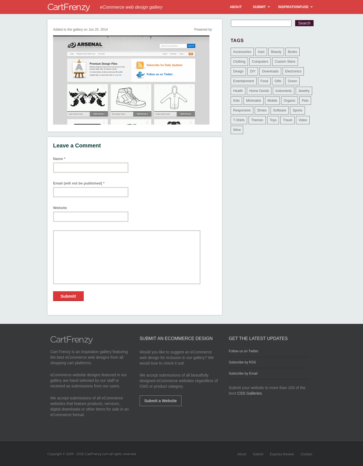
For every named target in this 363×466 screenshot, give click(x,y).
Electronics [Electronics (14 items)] (293, 71)
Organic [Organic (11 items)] (289, 101)
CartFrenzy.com (96, 454)
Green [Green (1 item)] (292, 81)
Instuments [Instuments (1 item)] (283, 91)
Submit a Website (160, 401)
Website (60, 208)
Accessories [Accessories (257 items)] (242, 52)
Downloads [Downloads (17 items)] (270, 71)
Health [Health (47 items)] (238, 91)
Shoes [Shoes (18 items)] (262, 110)
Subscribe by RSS (242, 362)
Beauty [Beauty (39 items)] (276, 52)
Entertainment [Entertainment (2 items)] (243, 81)
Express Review (282, 454)
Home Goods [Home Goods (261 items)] (259, 91)
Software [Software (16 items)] (279, 110)
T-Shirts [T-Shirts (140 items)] (239, 120)
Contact (306, 454)
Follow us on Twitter (243, 351)
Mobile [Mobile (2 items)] (272, 101)
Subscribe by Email (243, 373)
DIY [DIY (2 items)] (252, 71)
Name (59, 159)
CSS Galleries (249, 393)
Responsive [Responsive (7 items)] (242, 110)
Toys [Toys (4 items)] (273, 120)
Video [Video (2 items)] (302, 120)
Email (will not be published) (78, 183)
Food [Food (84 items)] (264, 81)
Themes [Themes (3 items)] (257, 120)
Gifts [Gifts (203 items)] (277, 81)
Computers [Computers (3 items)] (260, 62)
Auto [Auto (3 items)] (261, 52)
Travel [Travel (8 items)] (287, 120)
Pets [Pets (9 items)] (305, 101)
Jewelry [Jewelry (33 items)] (304, 91)
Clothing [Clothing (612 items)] (239, 62)
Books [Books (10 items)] (292, 52)
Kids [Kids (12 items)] (236, 101)
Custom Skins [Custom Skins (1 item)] (285, 62)
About (241, 454)
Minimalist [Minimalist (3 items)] (253, 101)
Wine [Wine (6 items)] (237, 130)
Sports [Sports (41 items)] (297, 110)
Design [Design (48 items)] (238, 71)
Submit (258, 454)
